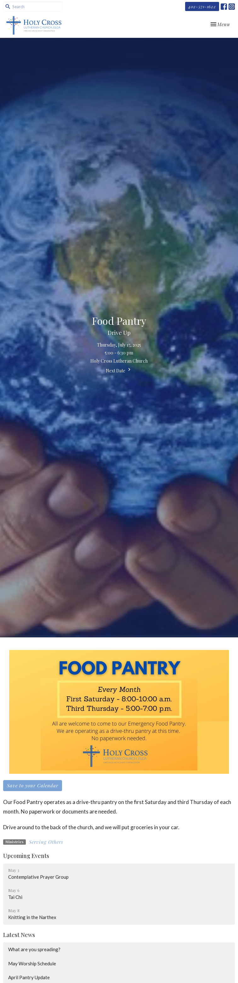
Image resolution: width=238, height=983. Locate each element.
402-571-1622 (202, 6)
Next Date (119, 370)
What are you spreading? (34, 949)
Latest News (19, 935)
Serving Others (46, 842)
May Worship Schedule (32, 963)
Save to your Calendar (32, 785)
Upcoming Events (26, 855)
